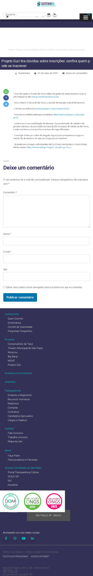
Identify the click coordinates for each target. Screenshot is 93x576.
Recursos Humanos (19, 399)
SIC (10, 480)
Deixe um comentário (76, 73)
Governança (14, 322)
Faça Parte (14, 455)
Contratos (13, 411)
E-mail (7, 251)
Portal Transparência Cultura (23, 472)
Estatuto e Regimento (20, 395)
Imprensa (10, 381)
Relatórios (13, 403)
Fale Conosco (15, 433)
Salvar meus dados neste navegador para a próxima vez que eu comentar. (44, 287)
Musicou (12, 352)
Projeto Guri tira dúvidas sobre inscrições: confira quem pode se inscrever (50, 50)
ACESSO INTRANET (40, 556)
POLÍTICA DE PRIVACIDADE (15, 556)
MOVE (11, 360)
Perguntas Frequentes (20, 331)
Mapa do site (15, 441)
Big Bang (12, 356)
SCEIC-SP (13, 476)
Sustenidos (24, 73)
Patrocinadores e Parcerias (22, 459)
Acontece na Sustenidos (18, 373)
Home (11, 50)
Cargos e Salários (17, 420)
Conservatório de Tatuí (20, 343)
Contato (9, 428)
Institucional (12, 314)
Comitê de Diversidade (20, 326)
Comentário (10, 192)
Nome (7, 234)
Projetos (9, 339)
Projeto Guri (14, 364)
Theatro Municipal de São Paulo (25, 348)
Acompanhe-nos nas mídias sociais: (21, 532)
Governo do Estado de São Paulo (23, 467)
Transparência (13, 390)
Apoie (8, 450)
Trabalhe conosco (18, 437)
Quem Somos (15, 318)
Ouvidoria (13, 484)
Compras (13, 407)
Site (5, 269)
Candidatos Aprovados (20, 415)
